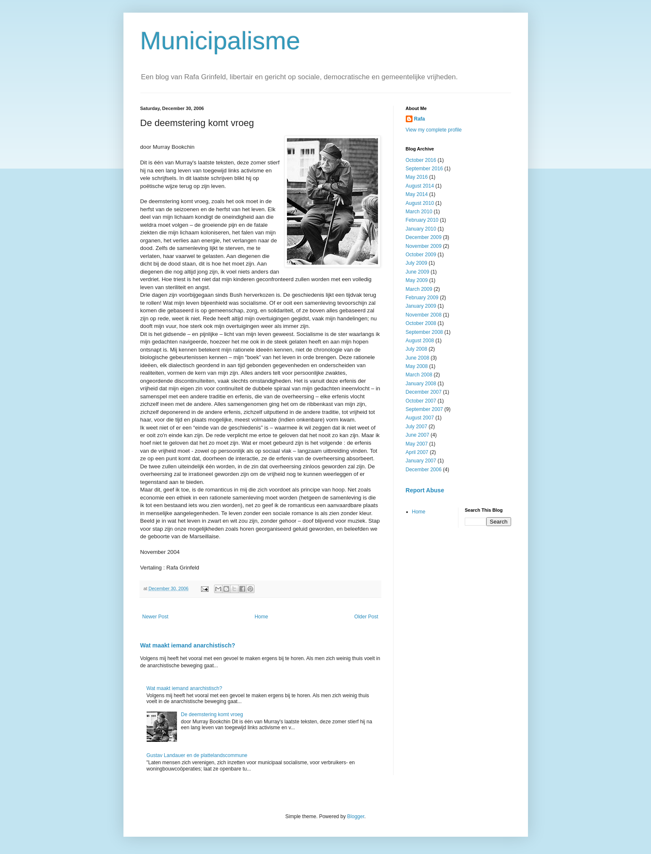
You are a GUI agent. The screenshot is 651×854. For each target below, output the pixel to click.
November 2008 (424, 315)
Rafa (419, 119)
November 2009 (424, 246)
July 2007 (416, 427)
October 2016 (421, 160)
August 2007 (420, 418)
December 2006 (424, 470)
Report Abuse (425, 490)
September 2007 (424, 409)
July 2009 (416, 263)
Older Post (366, 617)
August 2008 (420, 341)
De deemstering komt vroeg (212, 714)
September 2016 (424, 169)
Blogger (355, 816)
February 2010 (422, 220)
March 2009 (419, 289)
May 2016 (417, 177)
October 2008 (421, 323)
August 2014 (420, 186)
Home (261, 617)
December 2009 (424, 237)
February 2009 (422, 298)
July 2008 (416, 349)
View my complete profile (434, 130)
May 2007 (417, 444)
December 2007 (424, 392)
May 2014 (417, 194)
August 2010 (420, 203)
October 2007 (421, 401)
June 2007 (417, 435)
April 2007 (417, 452)
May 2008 (417, 366)
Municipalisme (220, 41)
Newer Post (155, 617)
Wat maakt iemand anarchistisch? (188, 645)
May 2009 (417, 280)
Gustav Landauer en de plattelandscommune (197, 755)
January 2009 (421, 306)
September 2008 (424, 332)
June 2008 (417, 358)
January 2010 (421, 229)
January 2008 (421, 384)
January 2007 (421, 461)
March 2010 (419, 212)
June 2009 (417, 272)
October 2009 (421, 255)
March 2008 (419, 375)
